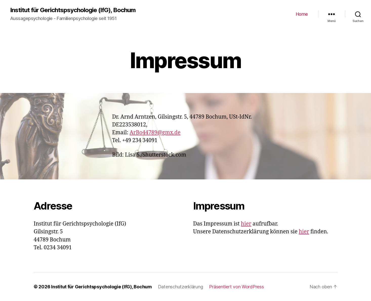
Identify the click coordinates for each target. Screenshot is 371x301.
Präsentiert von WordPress (236, 286)
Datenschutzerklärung (180, 286)
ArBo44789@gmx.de (155, 132)
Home (302, 14)
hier (246, 223)
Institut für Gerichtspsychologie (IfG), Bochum (73, 10)
